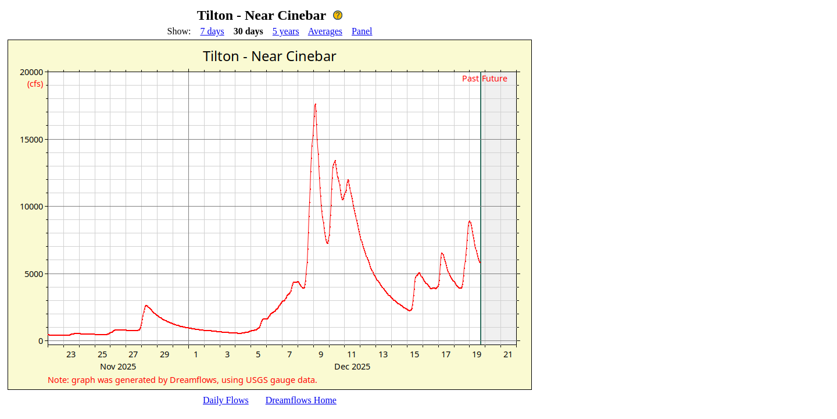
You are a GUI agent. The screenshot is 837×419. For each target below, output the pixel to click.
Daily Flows (226, 400)
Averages (325, 31)
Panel (362, 31)
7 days (212, 31)
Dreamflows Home (301, 400)
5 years (286, 31)
